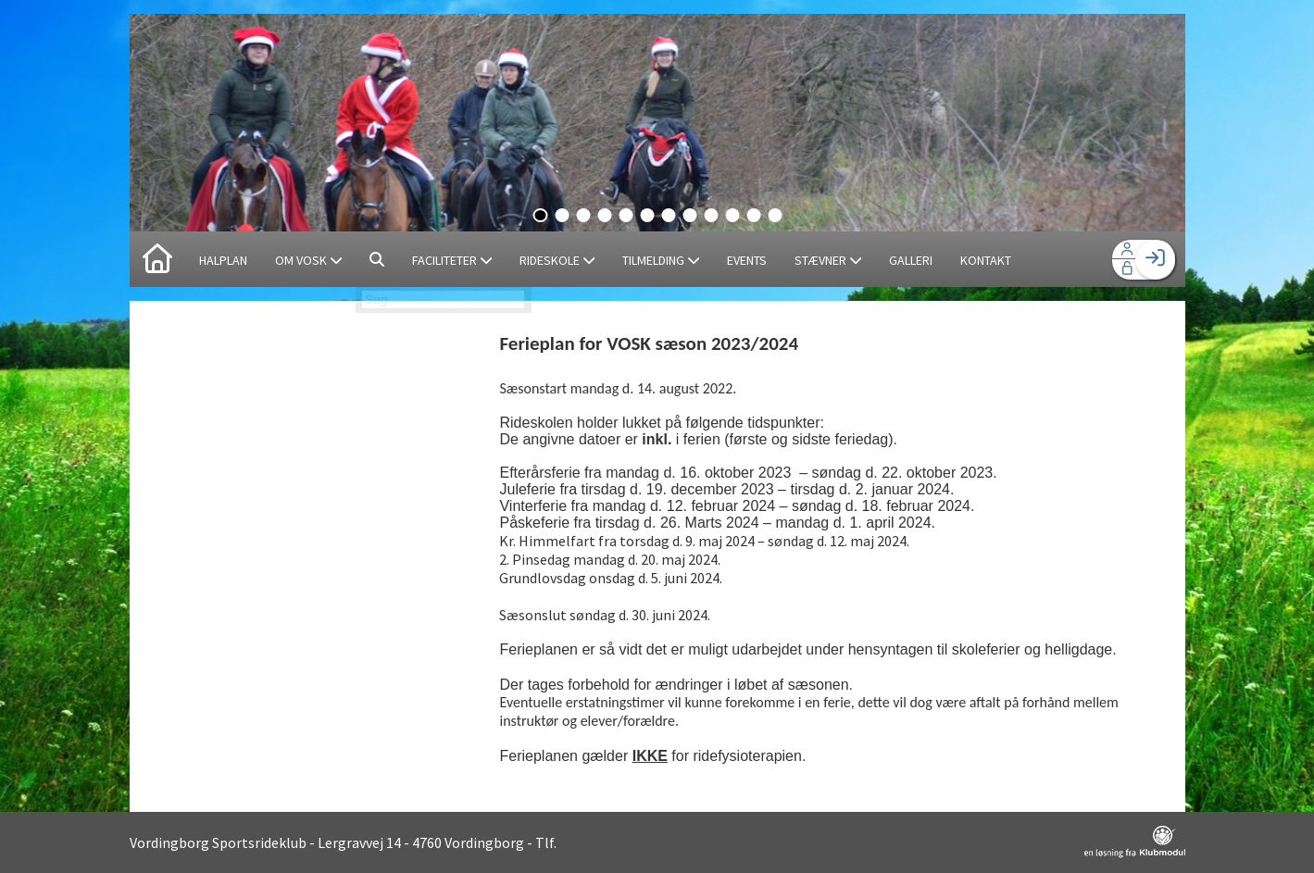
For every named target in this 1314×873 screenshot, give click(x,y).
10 (732, 215)
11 (753, 215)
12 (775, 215)
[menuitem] (157, 259)
